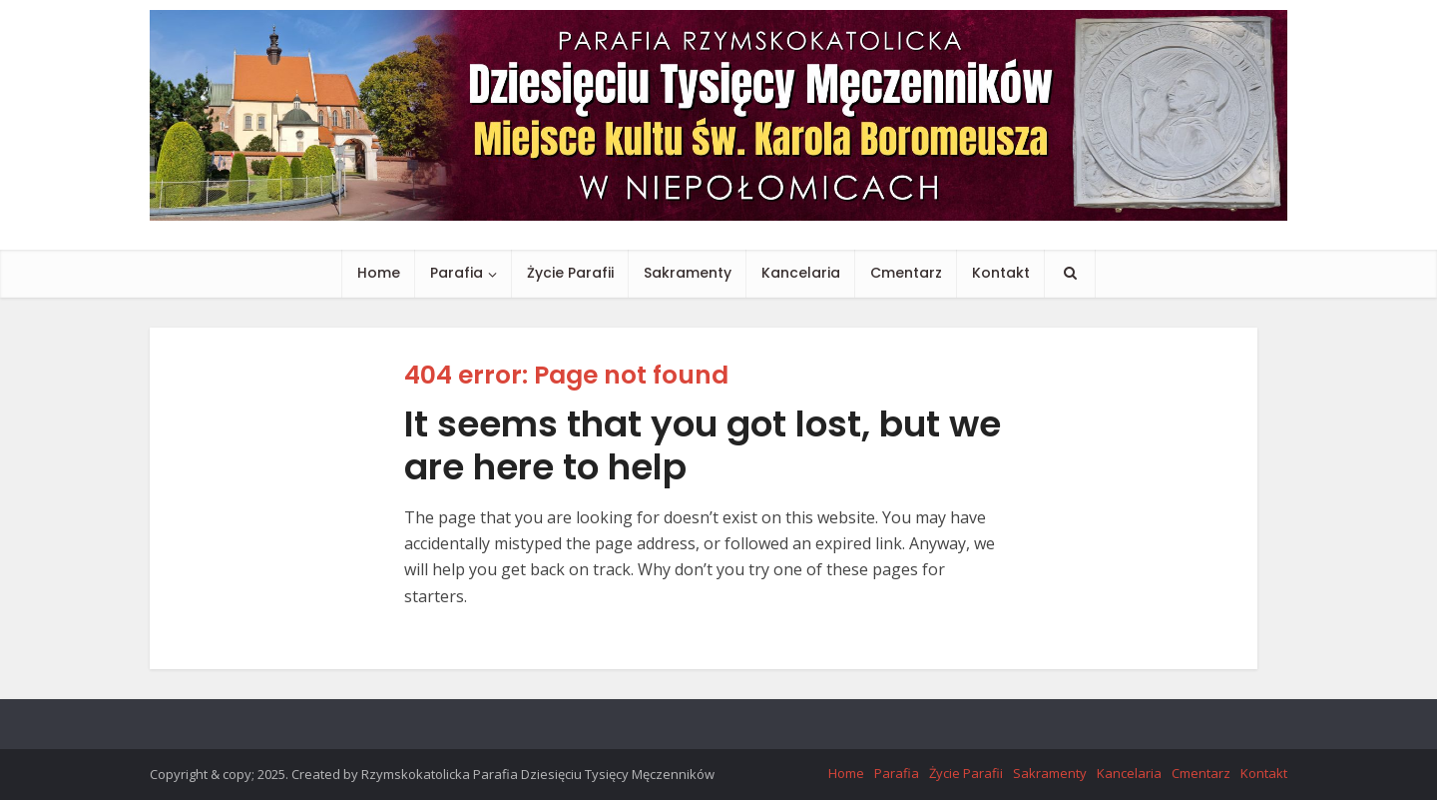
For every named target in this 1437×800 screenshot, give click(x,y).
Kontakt (1001, 273)
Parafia (456, 273)
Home (378, 273)
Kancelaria (800, 273)
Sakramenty (687, 273)
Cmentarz (906, 273)
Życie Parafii (570, 273)
